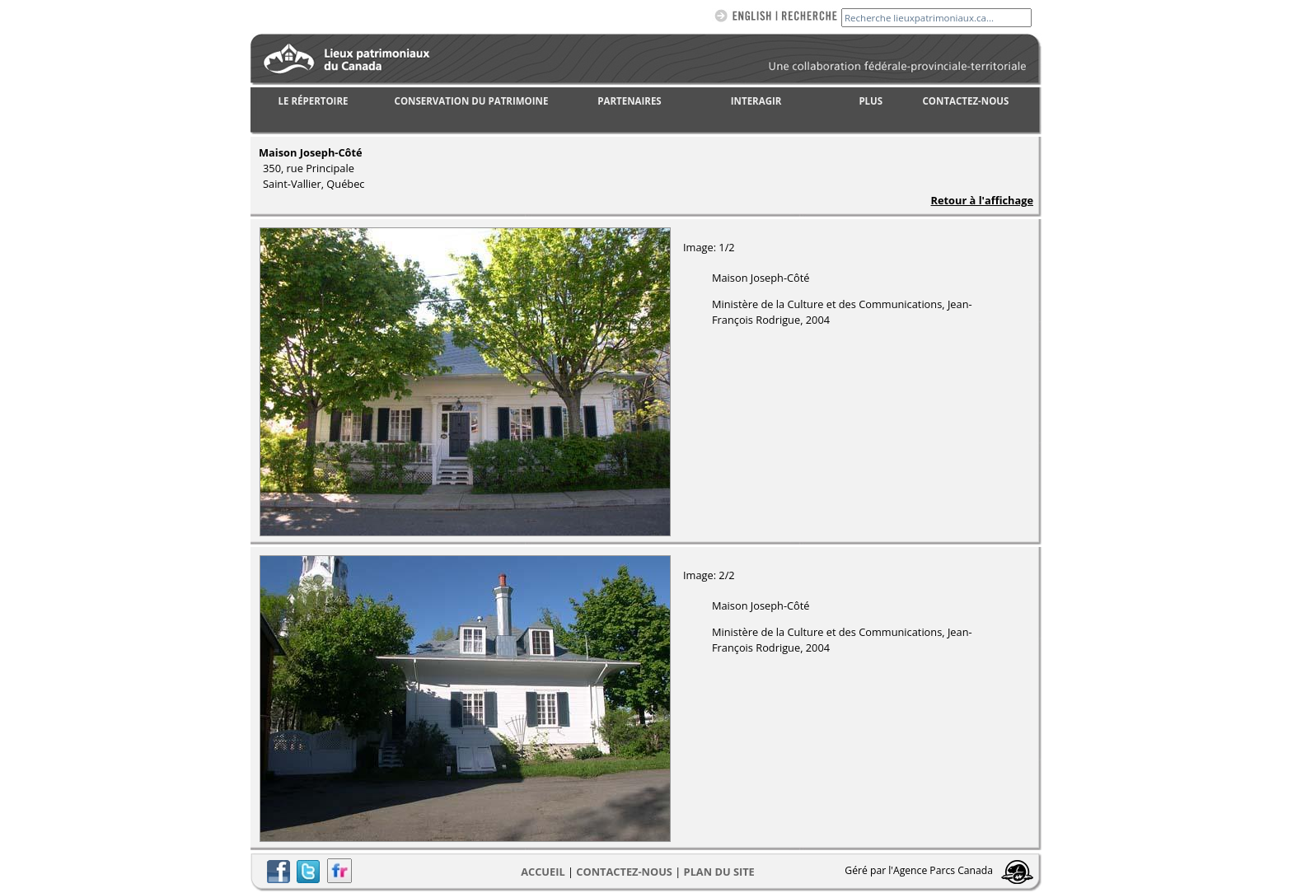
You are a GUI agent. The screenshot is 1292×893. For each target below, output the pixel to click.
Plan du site (719, 871)
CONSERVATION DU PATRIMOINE (472, 101)
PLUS (870, 101)
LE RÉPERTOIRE (314, 101)
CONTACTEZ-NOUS (966, 101)
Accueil (542, 871)
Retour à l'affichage (982, 200)
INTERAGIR (756, 101)
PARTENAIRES (629, 101)
